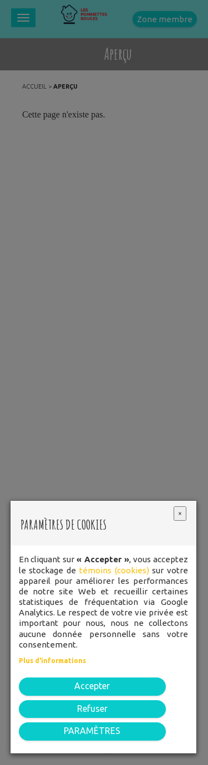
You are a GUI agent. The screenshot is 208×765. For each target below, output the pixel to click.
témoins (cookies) (114, 570)
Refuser (92, 708)
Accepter (92, 686)
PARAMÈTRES (92, 731)
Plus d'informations (52, 660)
